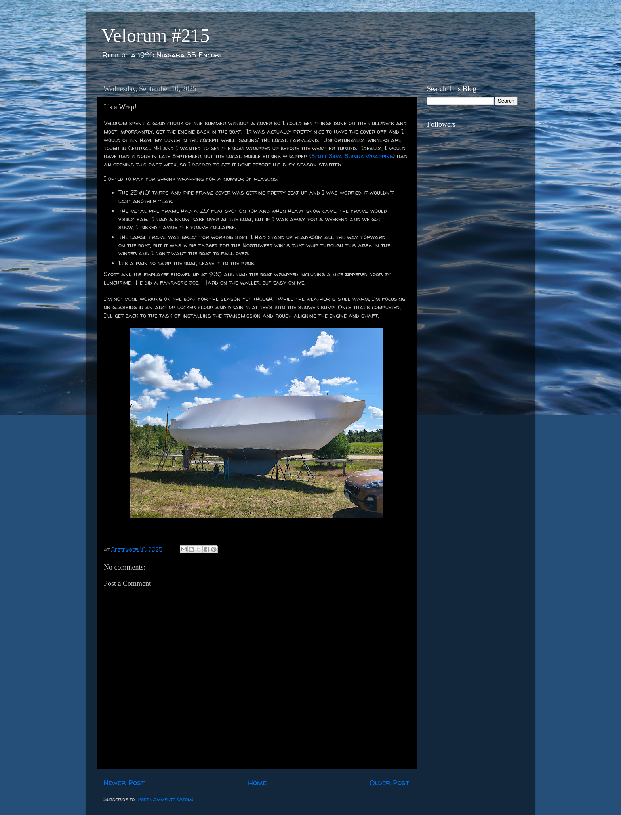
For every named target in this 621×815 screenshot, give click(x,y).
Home (257, 782)
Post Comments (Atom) (165, 799)
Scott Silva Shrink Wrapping (352, 156)
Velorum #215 (155, 35)
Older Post (389, 782)
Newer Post (124, 782)
